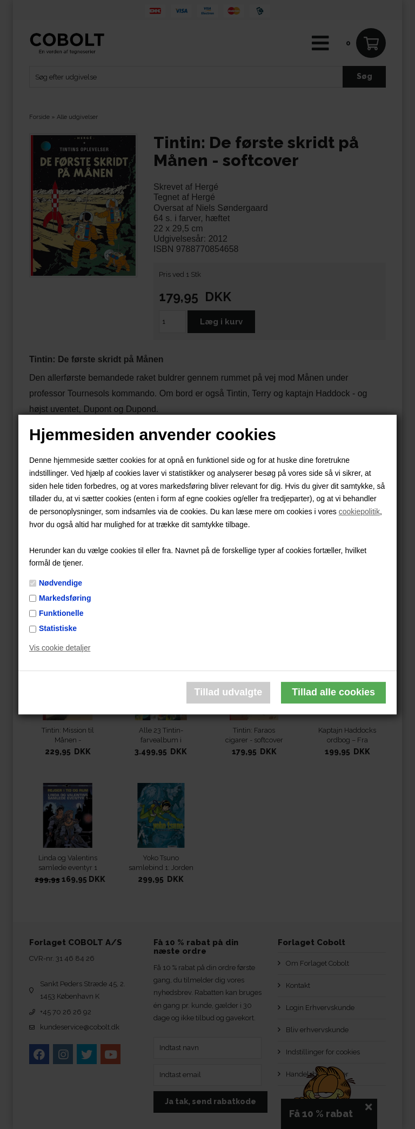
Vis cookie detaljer (59, 647)
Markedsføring (65, 598)
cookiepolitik (359, 511)
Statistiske (58, 628)
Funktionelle (61, 613)
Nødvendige (60, 583)
